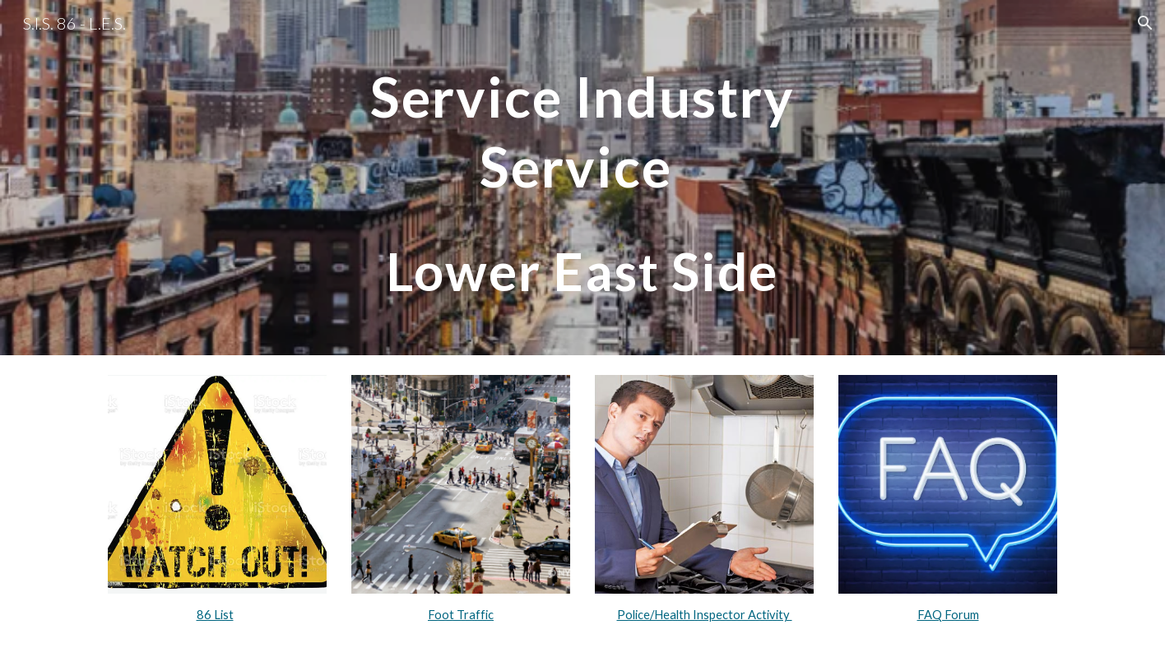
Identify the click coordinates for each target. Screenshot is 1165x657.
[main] (582, 177)
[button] (1145, 23)
